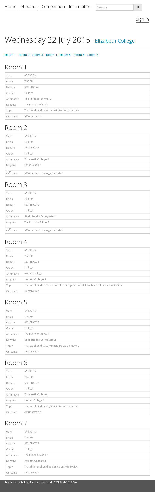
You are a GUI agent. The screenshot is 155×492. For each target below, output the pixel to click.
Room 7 (92, 55)
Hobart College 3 (35, 279)
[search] (138, 7)
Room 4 (51, 55)
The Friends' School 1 (36, 455)
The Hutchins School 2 (36, 222)
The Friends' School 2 (37, 98)
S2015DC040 (31, 204)
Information (80, 6)
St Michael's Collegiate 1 (40, 216)
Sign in (142, 19)
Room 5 (65, 55)
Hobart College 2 (35, 460)
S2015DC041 (31, 87)
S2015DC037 (31, 322)
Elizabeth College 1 (36, 394)
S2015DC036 (31, 261)
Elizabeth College (115, 40)
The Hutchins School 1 (36, 334)
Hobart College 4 (34, 400)
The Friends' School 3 (36, 104)
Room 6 (78, 55)
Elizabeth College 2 (36, 159)
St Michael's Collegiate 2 (40, 339)
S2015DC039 (31, 443)
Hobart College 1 (34, 273)
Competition (53, 6)
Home (10, 6)
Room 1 (10, 55)
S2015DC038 (31, 383)
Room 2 (24, 55)
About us (29, 6)
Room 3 (37, 55)
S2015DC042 (31, 147)
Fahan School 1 (33, 165)
